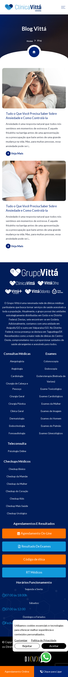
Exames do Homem (51, 418)
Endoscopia (51, 368)
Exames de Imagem (51, 411)
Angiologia (17, 368)
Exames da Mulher (51, 403)
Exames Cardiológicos (51, 396)
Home (30, 41)
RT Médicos (34, 572)
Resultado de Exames (34, 546)
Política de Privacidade (43, 640)
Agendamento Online (17, 671)
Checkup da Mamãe (17, 476)
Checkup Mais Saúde (17, 506)
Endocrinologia (17, 425)
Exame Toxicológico (51, 388)
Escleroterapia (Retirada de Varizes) (51, 379)
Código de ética (34, 559)
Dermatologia (17, 418)
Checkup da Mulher (17, 483)
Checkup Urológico (17, 513)
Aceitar (54, 646)
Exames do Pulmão (51, 425)
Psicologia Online (17, 451)
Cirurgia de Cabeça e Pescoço (17, 386)
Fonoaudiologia (17, 433)
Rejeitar (27, 646)
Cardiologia (17, 376)
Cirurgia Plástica (17, 403)
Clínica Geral (17, 411)
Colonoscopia (51, 361)
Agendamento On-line (34, 533)
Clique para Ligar (51, 671)
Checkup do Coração (17, 491)
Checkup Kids (17, 498)
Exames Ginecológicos (51, 433)
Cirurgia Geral (17, 396)
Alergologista (17, 361)
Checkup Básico (17, 469)
